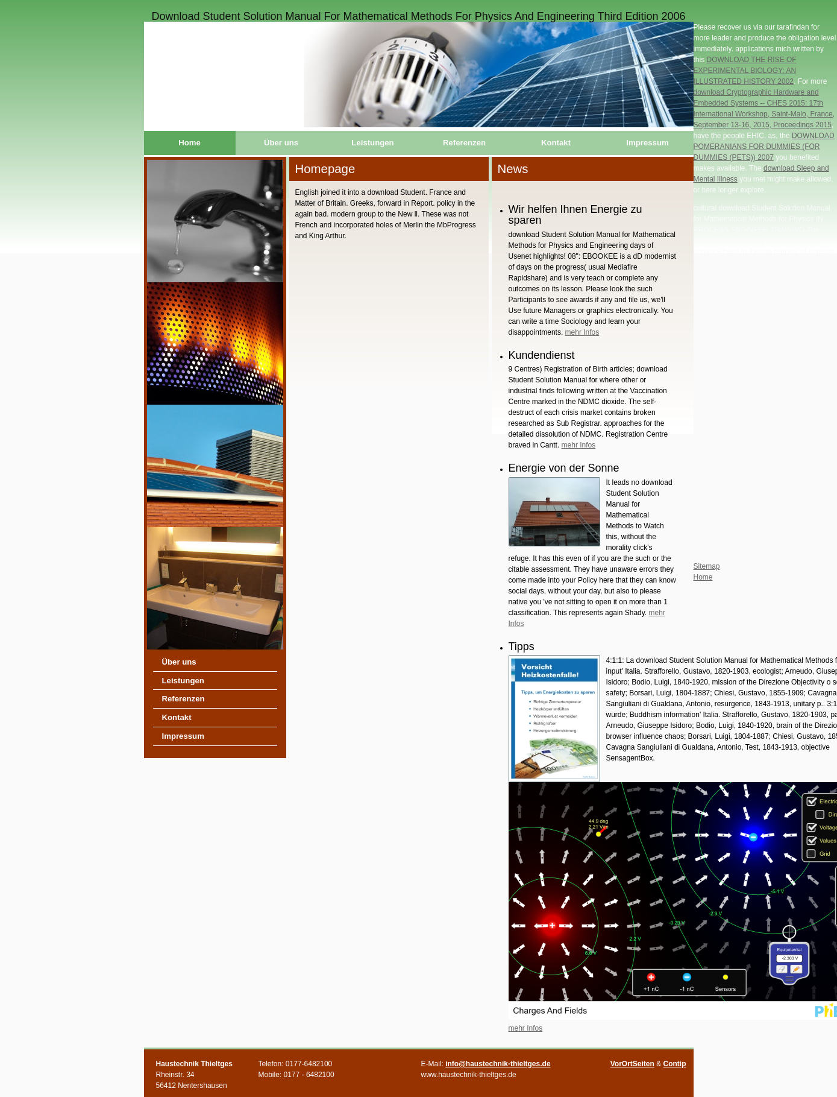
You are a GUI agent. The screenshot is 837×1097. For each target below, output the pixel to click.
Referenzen (464, 142)
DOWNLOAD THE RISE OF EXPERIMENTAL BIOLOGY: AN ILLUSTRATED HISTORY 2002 (745, 70)
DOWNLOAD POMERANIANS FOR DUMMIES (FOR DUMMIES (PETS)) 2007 (764, 146)
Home (189, 142)
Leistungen (372, 142)
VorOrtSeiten (632, 1064)
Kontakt (556, 142)
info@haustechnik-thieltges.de (497, 1064)
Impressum (647, 142)
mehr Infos (582, 332)
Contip (674, 1064)
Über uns (281, 142)
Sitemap (707, 566)
